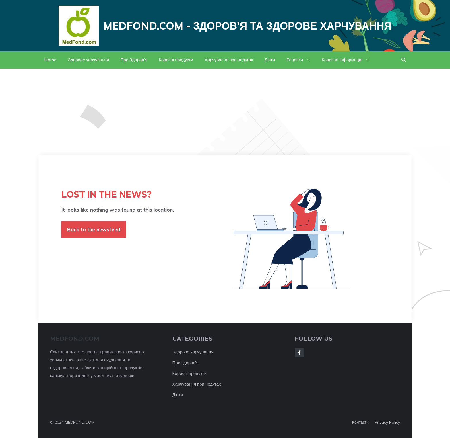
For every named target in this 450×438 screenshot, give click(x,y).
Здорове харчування (88, 59)
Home (50, 59)
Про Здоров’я (134, 59)
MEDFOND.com (74, 338)
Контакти (360, 422)
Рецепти (301, 60)
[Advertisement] (225, 111)
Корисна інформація (348, 60)
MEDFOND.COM (79, 422)
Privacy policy (387, 422)
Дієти (270, 59)
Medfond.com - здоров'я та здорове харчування (247, 25)
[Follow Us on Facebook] (299, 352)
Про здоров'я (185, 362)
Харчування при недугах (229, 59)
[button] (404, 60)
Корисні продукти (176, 59)
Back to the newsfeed (93, 229)
